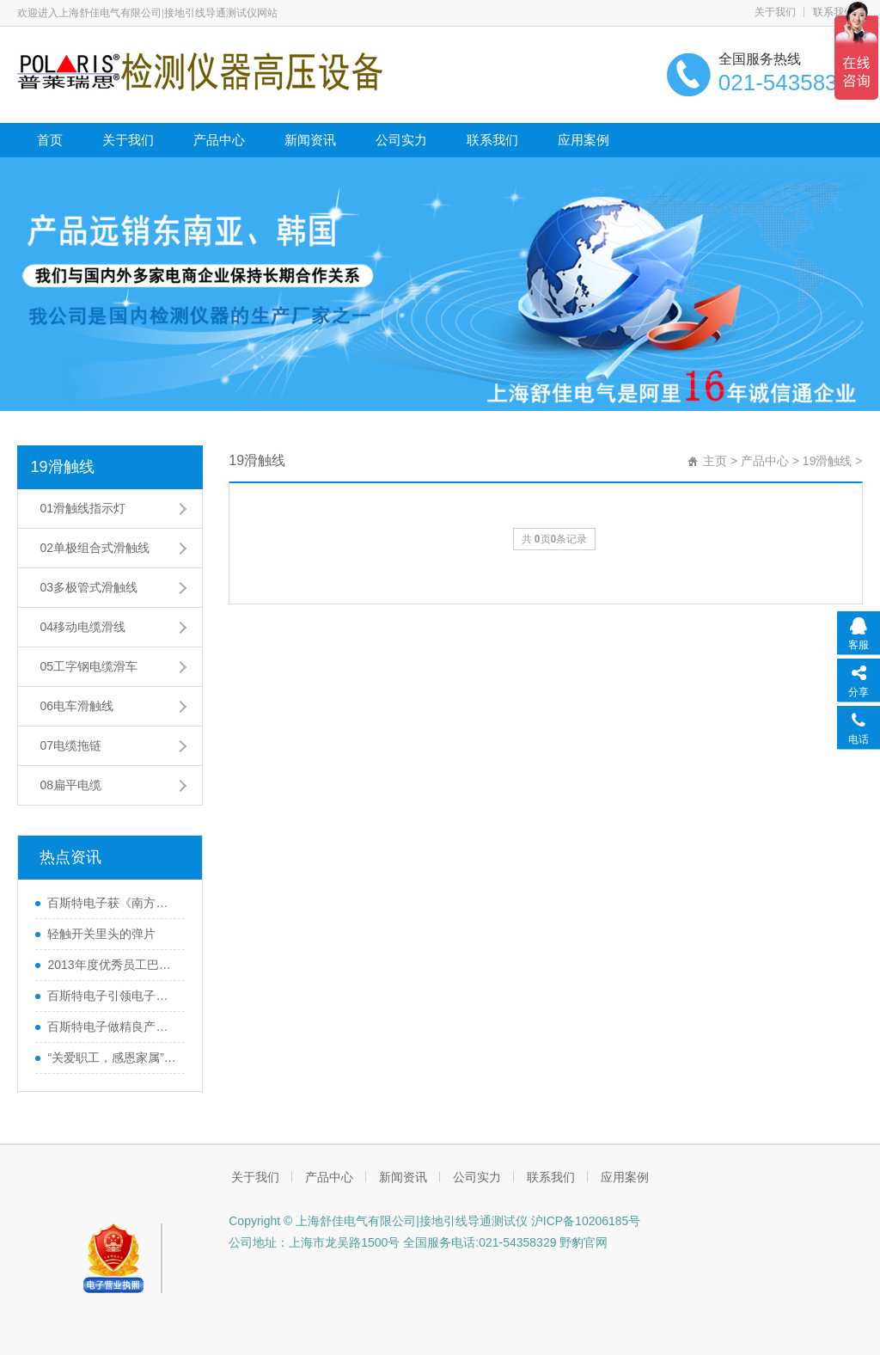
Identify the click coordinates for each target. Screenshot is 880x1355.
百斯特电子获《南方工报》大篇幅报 (111, 903)
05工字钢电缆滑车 (89, 666)
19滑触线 (62, 466)
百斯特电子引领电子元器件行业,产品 (111, 995)
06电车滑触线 (76, 706)
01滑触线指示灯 (82, 508)
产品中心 (219, 139)
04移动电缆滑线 (82, 627)
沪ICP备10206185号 (584, 1221)
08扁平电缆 (70, 785)
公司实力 (401, 139)
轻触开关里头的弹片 (101, 934)
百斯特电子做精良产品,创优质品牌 (111, 1026)
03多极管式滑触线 (89, 587)
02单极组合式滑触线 (95, 548)
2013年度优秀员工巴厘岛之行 (111, 965)
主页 (715, 461)
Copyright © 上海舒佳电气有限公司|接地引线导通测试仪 (378, 1221)
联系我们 (833, 12)
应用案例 (583, 139)
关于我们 (775, 12)
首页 (50, 139)
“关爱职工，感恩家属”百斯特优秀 (111, 1057)
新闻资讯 (310, 139)
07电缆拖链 (70, 745)
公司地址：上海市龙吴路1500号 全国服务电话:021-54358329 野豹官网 (418, 1242)
